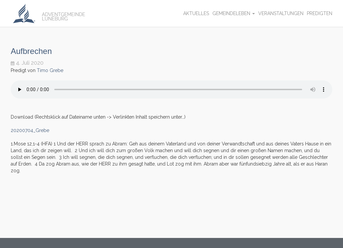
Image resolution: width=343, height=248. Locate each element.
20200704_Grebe (30, 130)
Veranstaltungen (280, 13)
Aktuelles (196, 13)
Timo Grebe (50, 70)
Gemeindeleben (233, 13)
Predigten (319, 13)
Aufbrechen (31, 51)
